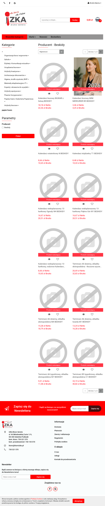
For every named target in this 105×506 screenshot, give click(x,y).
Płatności (58, 431)
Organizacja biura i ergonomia (16, 55)
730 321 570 (13, 450)
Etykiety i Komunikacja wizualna (17, 63)
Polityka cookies (60, 442)
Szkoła (7, 59)
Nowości (43, 37)
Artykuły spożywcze (12, 91)
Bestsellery (56, 37)
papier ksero (7, 110)
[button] (59, 422)
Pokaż (18, 136)
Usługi (56, 456)
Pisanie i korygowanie (13, 95)
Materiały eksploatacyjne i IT (16, 83)
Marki (32, 37)
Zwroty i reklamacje (62, 434)
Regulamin (58, 438)
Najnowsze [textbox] (43, 52)
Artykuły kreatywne (12, 71)
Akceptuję (78, 501)
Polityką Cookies (36, 499)
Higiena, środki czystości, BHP (16, 79)
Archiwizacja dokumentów (15, 75)
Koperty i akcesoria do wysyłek (16, 87)
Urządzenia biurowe (12, 67)
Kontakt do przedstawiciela (65, 459)
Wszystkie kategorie (14, 37)
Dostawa (57, 427)
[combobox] (51, 52)
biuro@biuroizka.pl (16, 446)
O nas (56, 452)
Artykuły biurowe (11, 105)
